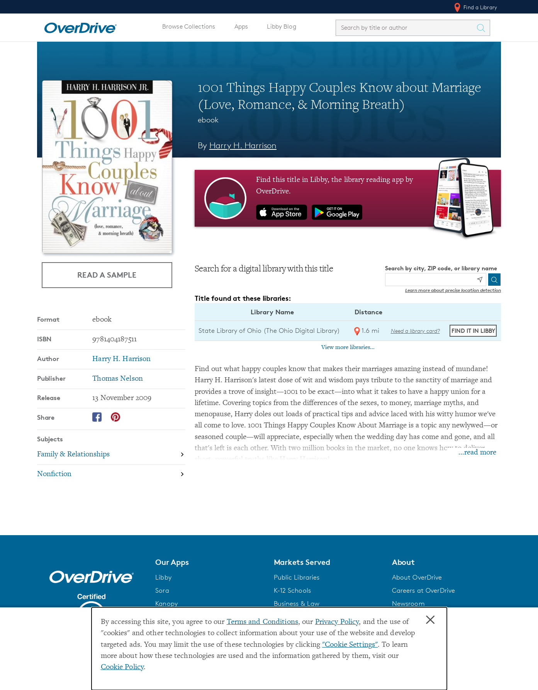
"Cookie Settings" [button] (350, 645)
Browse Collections (188, 26)
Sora (162, 590)
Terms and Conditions (262, 622)
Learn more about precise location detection (453, 290)
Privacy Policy (337, 622)
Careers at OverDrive (423, 590)
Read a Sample (106, 275)
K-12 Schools (292, 590)
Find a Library (475, 7)
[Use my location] (480, 279)
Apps (241, 26)
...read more (477, 452)
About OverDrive (417, 577)
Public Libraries (297, 577)
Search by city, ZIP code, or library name (441, 268)
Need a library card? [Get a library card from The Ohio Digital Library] (415, 330)
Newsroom (408, 603)
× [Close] (430, 620)
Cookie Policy (122, 667)
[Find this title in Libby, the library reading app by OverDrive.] (348, 198)
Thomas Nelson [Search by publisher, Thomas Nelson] (117, 379)
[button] (209, 562)
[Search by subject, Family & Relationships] (111, 455)
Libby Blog (281, 26)
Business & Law (297, 603)
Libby (163, 577)
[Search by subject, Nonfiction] (111, 474)
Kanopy (166, 603)
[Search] (494, 279)
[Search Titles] (483, 28)
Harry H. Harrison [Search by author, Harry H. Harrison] (243, 145)
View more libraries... (348, 347)
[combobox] (406, 27)
